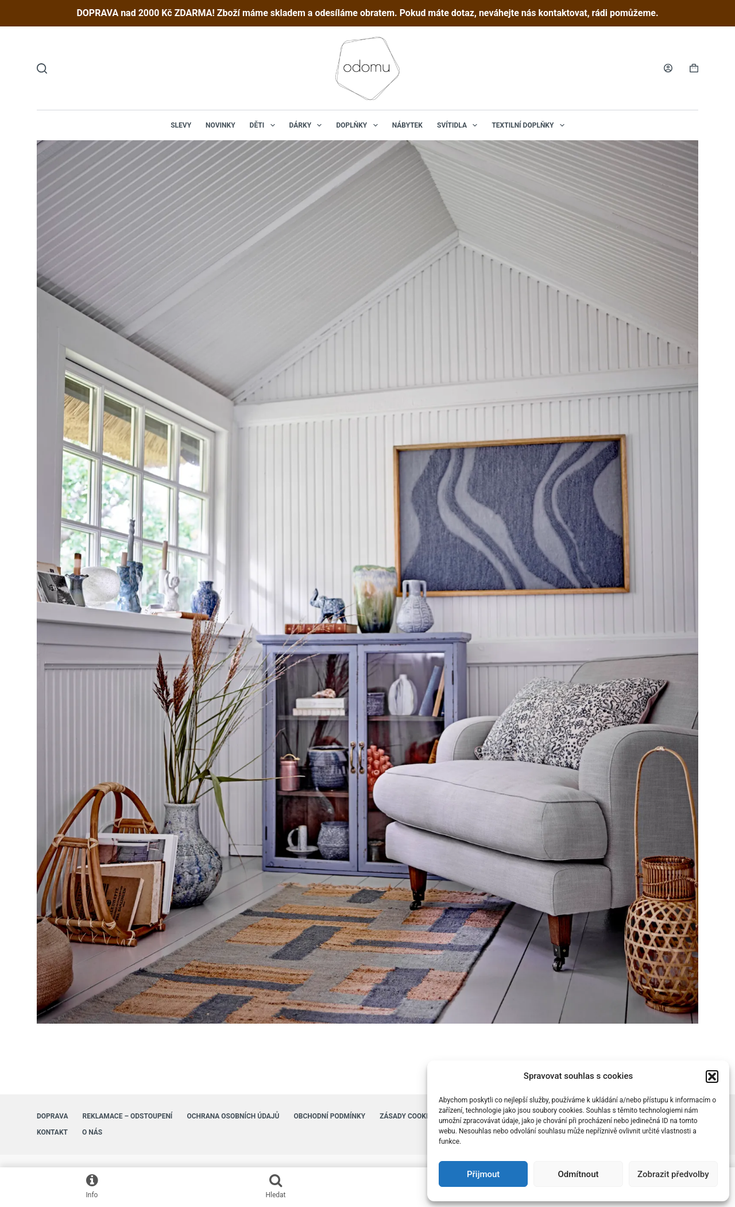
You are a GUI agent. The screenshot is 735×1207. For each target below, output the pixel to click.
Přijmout (483, 1174)
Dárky (308, 125)
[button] (712, 1076)
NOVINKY (220, 125)
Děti (265, 125)
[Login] (668, 68)
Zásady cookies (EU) (415, 1116)
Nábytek (407, 125)
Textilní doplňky (530, 125)
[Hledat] (42, 68)
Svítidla (459, 125)
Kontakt (52, 1132)
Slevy (181, 125)
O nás (92, 1132)
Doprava (52, 1116)
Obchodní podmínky (329, 1116)
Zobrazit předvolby (673, 1174)
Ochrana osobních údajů (233, 1116)
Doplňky (359, 125)
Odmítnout (578, 1174)
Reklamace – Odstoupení (128, 1116)
